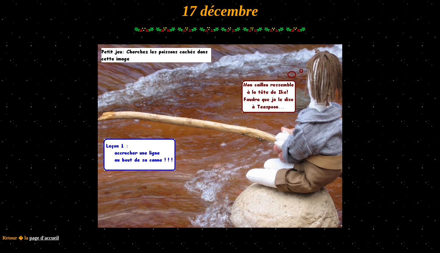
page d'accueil (44, 237)
